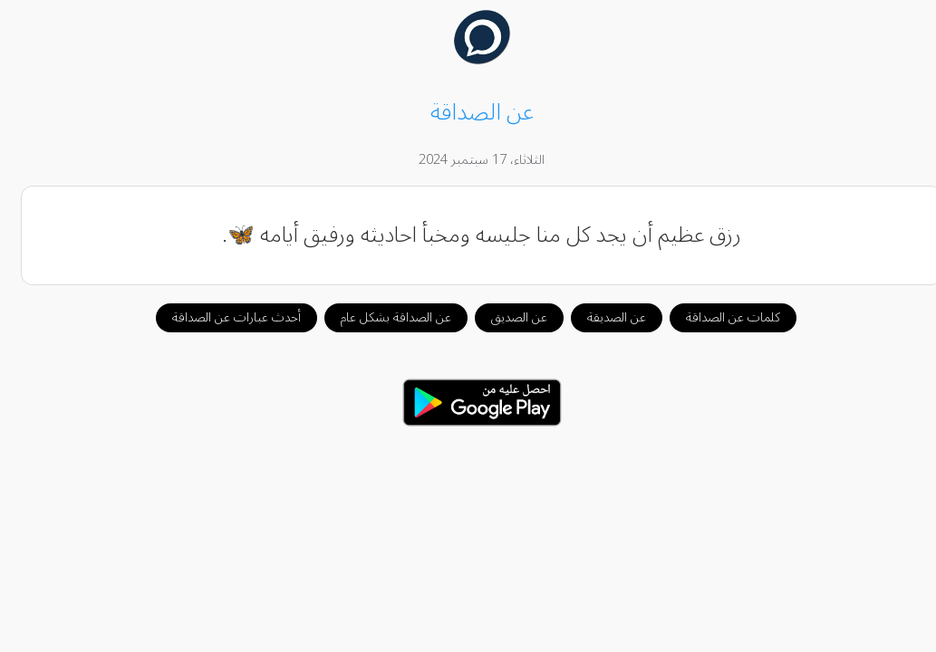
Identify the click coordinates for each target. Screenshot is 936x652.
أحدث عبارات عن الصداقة (223, 317)
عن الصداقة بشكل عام (382, 317)
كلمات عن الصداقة (719, 317)
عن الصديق (506, 317)
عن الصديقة (603, 317)
